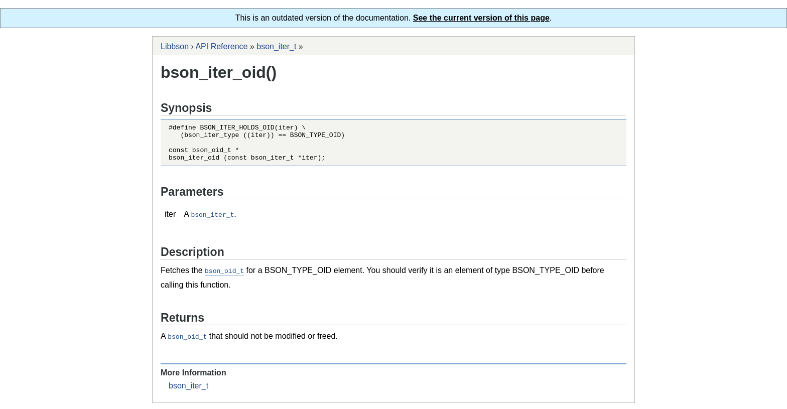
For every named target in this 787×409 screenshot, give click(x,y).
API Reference (221, 46)
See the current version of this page (481, 18)
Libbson (175, 46)
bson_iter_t (276, 46)
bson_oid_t (224, 277)
